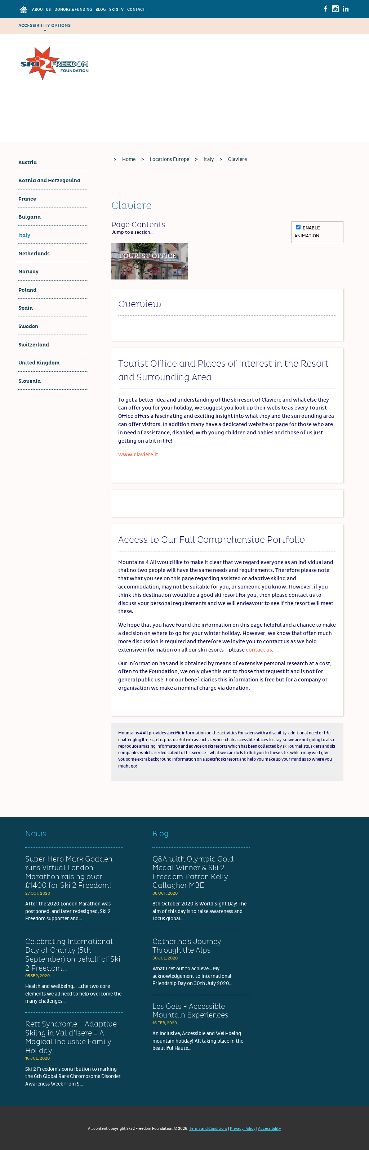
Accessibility (269, 1129)
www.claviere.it (138, 454)
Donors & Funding (73, 10)
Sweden (28, 326)
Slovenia (29, 381)
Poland (27, 290)
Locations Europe (169, 159)
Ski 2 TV (116, 10)
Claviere (237, 159)
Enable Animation (307, 231)
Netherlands (34, 253)
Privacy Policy (242, 1129)
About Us (41, 10)
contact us (259, 650)
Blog (100, 10)
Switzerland (33, 345)
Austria (27, 162)
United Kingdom (38, 363)
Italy (24, 235)
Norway (28, 271)
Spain (25, 308)
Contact (136, 10)
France (27, 199)
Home (128, 159)
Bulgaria (29, 217)
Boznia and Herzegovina (49, 180)
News (35, 834)
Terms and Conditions (208, 1129)
